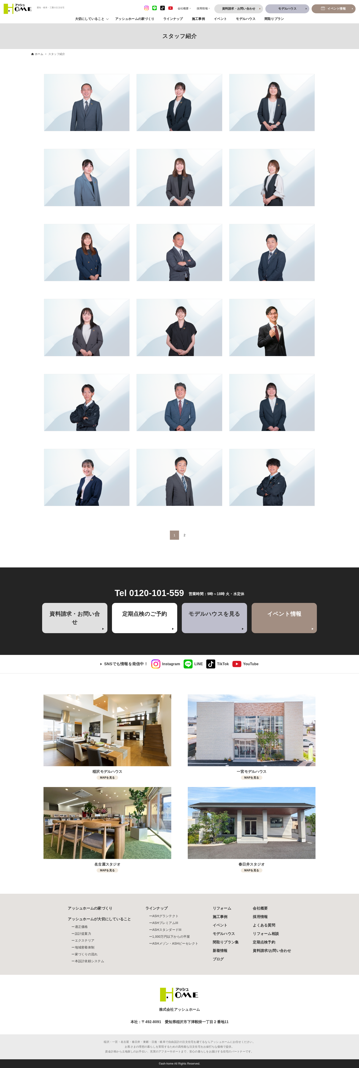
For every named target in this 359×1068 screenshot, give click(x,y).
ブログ (218, 959)
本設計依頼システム (89, 961)
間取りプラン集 (226, 942)
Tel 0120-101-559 (149, 593)
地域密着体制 (85, 947)
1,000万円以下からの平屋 (171, 936)
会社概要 (260, 908)
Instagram (171, 664)
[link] (165, 664)
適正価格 (81, 927)
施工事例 (198, 19)
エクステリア (85, 940)
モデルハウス (246, 19)
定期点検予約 (264, 942)
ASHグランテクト (165, 916)
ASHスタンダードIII (166, 930)
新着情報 (220, 951)
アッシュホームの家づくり (134, 19)
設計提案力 (83, 933)
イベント (220, 19)
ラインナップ (173, 19)
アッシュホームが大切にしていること (99, 919)
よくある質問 (264, 925)
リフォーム (222, 908)
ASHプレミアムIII (165, 923)
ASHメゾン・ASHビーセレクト (175, 943)
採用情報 (260, 917)
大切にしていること (89, 19)
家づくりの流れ (86, 954)
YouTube (251, 664)
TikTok (223, 664)
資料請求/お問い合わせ (272, 951)
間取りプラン (274, 19)
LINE (198, 664)
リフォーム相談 (266, 934)
